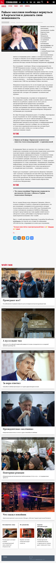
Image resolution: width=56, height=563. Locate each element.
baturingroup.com (39, 561)
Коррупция (12, 22)
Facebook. (42, 117)
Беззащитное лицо (9, 526)
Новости (3, 6)
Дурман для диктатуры (42, 527)
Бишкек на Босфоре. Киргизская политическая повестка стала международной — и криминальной (33, 142)
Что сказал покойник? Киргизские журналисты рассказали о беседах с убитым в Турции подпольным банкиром (33, 195)
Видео (16, 6)
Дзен (18, 231)
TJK (27, 2)
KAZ (20, 2)
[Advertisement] (28, 255)
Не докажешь (24, 526)
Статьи (10, 6)
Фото (21, 6)
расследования (46, 45)
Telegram (51, 229)
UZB (35, 2)
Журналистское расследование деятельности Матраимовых (29, 22)
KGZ (24, 2)
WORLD (39, 2)
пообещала (17, 223)
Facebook (51, 62)
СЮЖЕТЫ (27, 6)
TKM (31, 2)
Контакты (5, 558)
